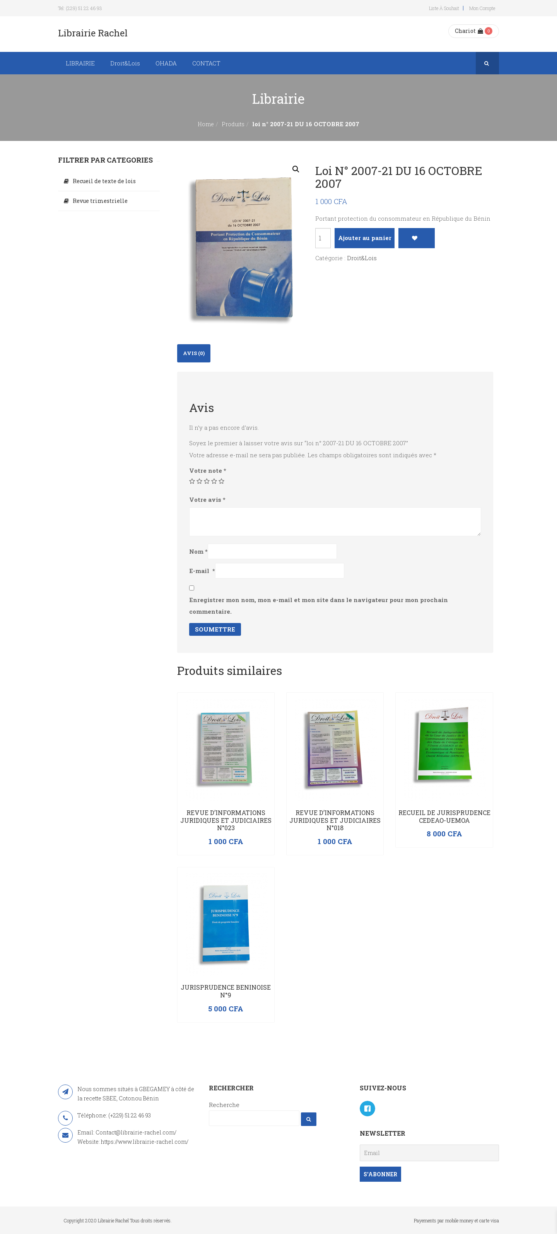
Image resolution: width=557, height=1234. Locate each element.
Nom (198, 551)
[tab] (193, 353)
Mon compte (482, 8)
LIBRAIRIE (80, 63)
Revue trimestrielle (100, 200)
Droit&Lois (125, 63)
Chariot (469, 30)
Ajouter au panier (364, 238)
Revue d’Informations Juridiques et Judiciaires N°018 (335, 820)
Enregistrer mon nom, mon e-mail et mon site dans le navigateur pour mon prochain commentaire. (318, 605)
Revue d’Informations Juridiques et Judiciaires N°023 (226, 820)
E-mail (202, 571)
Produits (233, 124)
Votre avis (207, 499)
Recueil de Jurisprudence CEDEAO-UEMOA (444, 816)
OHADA (166, 63)
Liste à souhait (444, 8)
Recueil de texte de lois (104, 181)
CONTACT (206, 63)
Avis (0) (194, 353)
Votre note (207, 470)
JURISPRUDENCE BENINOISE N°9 (226, 991)
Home (206, 124)
